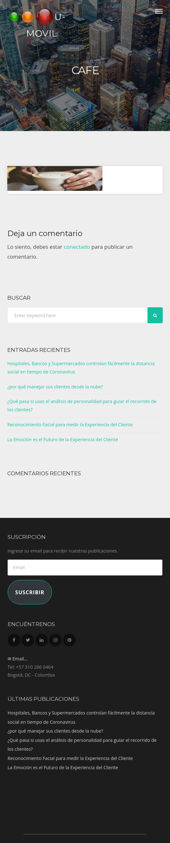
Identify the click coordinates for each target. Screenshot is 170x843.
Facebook (14, 638)
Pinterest (69, 638)
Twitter (27, 638)
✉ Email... (18, 659)
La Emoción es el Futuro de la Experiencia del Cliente (62, 439)
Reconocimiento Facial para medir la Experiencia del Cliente (70, 425)
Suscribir (29, 592)
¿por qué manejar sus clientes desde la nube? (55, 387)
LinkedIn (41, 638)
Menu (159, 17)
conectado (77, 246)
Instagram (55, 638)
